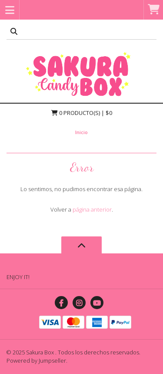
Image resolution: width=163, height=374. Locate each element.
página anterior (92, 209)
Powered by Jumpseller (36, 360)
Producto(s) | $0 (81, 113)
